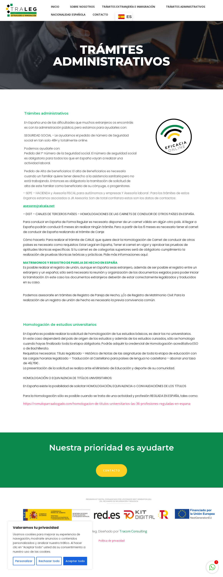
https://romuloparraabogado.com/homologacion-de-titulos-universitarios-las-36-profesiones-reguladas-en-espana (108, 422)
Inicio (57, 7)
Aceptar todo (75, 561)
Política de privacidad (111, 563)
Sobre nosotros (82, 7)
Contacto (100, 15)
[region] (50, 545)
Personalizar (23, 561)
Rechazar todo (49, 561)
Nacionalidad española (68, 15)
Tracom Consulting (133, 553)
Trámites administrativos (187, 7)
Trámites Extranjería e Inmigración (130, 7)
